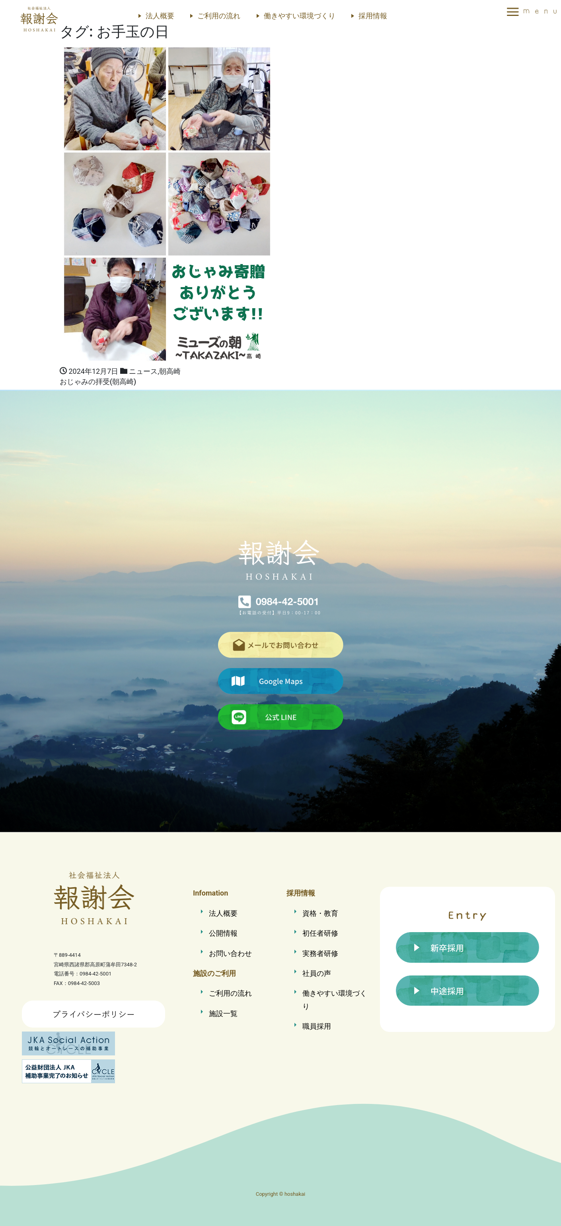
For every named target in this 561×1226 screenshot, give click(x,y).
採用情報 (372, 16)
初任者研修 (320, 933)
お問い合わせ (230, 953)
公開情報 (223, 933)
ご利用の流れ (218, 16)
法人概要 (160, 16)
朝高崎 (170, 371)
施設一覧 (223, 1013)
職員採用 (316, 1026)
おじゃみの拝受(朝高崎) (98, 382)
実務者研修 (320, 953)
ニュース (143, 371)
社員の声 (316, 973)
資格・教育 (320, 913)
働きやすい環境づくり (299, 16)
